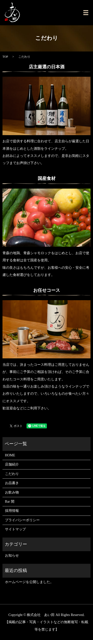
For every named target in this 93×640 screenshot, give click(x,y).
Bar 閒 (9, 501)
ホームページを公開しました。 (29, 582)
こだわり (12, 474)
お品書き (12, 483)
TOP (5, 56)
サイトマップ (15, 529)
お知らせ (12, 555)
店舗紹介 (12, 464)
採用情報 (12, 511)
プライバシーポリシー (22, 520)
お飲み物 (12, 492)
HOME (10, 455)
